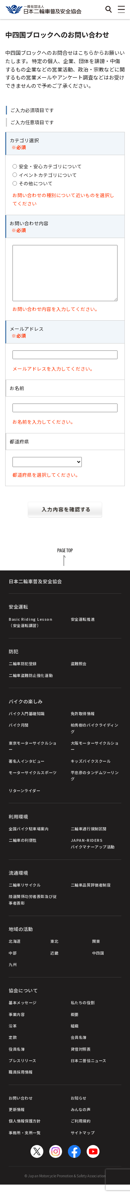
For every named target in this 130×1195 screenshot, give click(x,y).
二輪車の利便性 (23, 850)
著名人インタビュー (27, 771)
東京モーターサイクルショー (33, 756)
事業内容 (17, 1024)
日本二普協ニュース (88, 1071)
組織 (75, 1036)
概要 (75, 1024)
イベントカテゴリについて (48, 174)
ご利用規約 (81, 1131)
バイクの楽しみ (26, 711)
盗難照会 (79, 674)
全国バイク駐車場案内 (29, 839)
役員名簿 (17, 1059)
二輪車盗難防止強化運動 (31, 685)
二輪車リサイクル (25, 895)
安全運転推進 (83, 629)
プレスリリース (22, 1071)
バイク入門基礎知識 (27, 724)
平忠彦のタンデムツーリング (95, 786)
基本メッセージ (23, 1013)
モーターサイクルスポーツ (33, 783)
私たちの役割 (83, 1013)
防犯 (13, 661)
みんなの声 (81, 1119)
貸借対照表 (81, 1059)
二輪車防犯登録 (23, 674)
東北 (54, 951)
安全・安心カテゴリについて (50, 166)
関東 (96, 951)
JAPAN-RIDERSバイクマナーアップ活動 (93, 853)
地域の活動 (21, 939)
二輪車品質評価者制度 (91, 895)
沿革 (13, 1036)
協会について (23, 1000)
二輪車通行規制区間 (89, 839)
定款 (13, 1047)
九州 (13, 974)
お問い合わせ (21, 1108)
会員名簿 (79, 1047)
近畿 (54, 963)
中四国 (98, 963)
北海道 (15, 951)
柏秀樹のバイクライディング (95, 738)
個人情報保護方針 (25, 1131)
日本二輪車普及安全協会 (35, 591)
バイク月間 (19, 735)
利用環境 (18, 826)
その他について (36, 183)
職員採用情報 (21, 1082)
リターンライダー (24, 801)
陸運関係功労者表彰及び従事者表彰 (33, 910)
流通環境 (18, 883)
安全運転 (18, 616)
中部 (13, 963)
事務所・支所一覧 (25, 1143)
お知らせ (79, 1108)
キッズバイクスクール (91, 771)
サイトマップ (83, 1143)
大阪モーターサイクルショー (95, 756)
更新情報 (17, 1119)
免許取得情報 (83, 724)
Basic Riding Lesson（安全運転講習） (30, 632)
